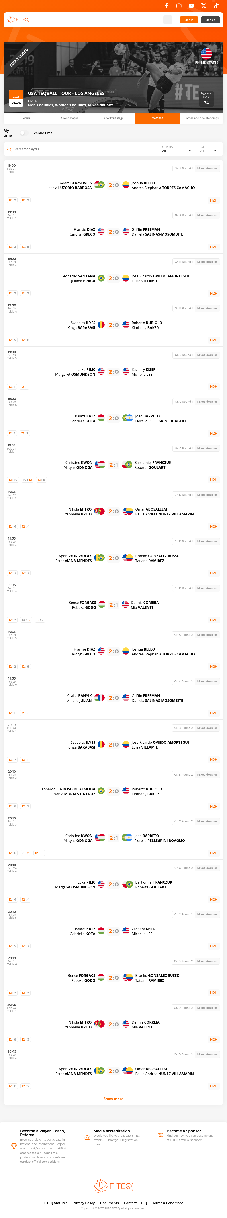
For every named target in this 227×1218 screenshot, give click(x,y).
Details (25, 118)
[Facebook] (166, 7)
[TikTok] (216, 7)
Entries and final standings (201, 118)
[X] (203, 7)
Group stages (69, 118)
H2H (214, 200)
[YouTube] (191, 7)
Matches (157, 118)
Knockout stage (113, 118)
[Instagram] (179, 7)
